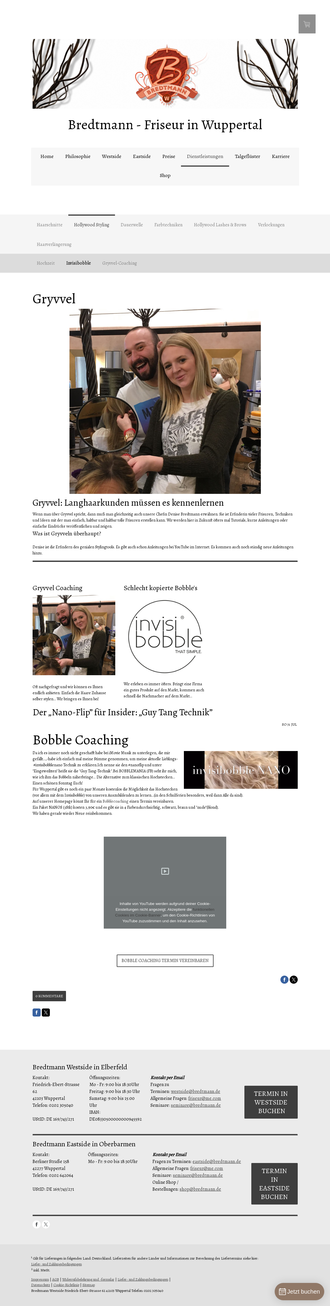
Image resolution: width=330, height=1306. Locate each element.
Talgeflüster (247, 156)
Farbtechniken (168, 225)
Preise (168, 156)
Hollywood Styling (91, 225)
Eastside (142, 156)
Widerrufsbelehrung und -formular (88, 1279)
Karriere (281, 156)
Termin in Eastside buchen (274, 1183)
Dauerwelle (132, 225)
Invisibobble (78, 263)
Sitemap (88, 1284)
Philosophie (77, 156)
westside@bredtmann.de (195, 1091)
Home (47, 156)
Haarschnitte (50, 225)
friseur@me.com (204, 1098)
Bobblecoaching (116, 801)
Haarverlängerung (54, 244)
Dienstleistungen (205, 156)
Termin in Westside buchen (271, 1102)
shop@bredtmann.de (200, 1189)
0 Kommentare (49, 995)
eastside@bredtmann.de (217, 1161)
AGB (55, 1279)
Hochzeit (46, 263)
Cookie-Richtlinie (66, 1284)
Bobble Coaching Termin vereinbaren (165, 960)
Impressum (40, 1279)
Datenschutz (40, 1284)
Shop (165, 175)
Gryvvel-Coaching (119, 263)
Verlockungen (271, 225)
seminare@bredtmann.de (196, 1105)
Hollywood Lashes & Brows (220, 225)
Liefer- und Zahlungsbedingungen (56, 1264)
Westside (111, 156)
